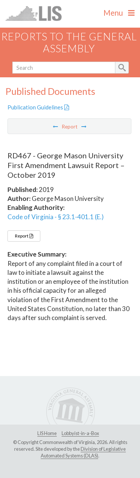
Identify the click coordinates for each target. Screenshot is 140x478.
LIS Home (47, 433)
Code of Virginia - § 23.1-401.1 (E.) (55, 217)
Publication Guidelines (38, 107)
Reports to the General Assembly (69, 42)
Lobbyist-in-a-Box (80, 433)
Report (24, 236)
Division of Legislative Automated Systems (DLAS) (83, 452)
